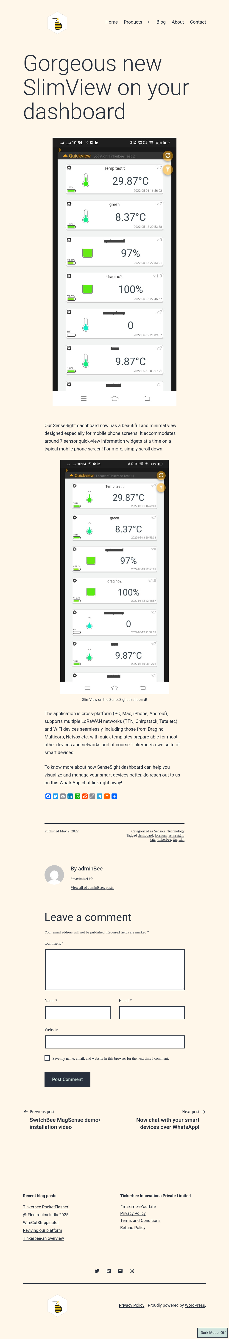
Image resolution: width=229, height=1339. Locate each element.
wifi (181, 839)
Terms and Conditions (140, 1220)
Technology (175, 831)
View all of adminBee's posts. (92, 887)
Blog (161, 22)
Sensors (159, 831)
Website (51, 1029)
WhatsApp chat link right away (90, 782)
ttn (175, 839)
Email (125, 1000)
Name (51, 1000)
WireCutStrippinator (41, 1222)
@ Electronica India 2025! (46, 1214)
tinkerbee (164, 839)
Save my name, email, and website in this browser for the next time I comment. (110, 1058)
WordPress (195, 1305)
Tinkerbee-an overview (43, 1238)
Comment (54, 943)
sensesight (176, 835)
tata (153, 839)
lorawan (161, 835)
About (178, 22)
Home (111, 22)
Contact (198, 22)
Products (133, 22)
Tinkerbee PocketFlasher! (46, 1207)
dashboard (145, 835)
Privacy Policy (133, 1213)
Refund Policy (132, 1227)
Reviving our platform (42, 1230)
